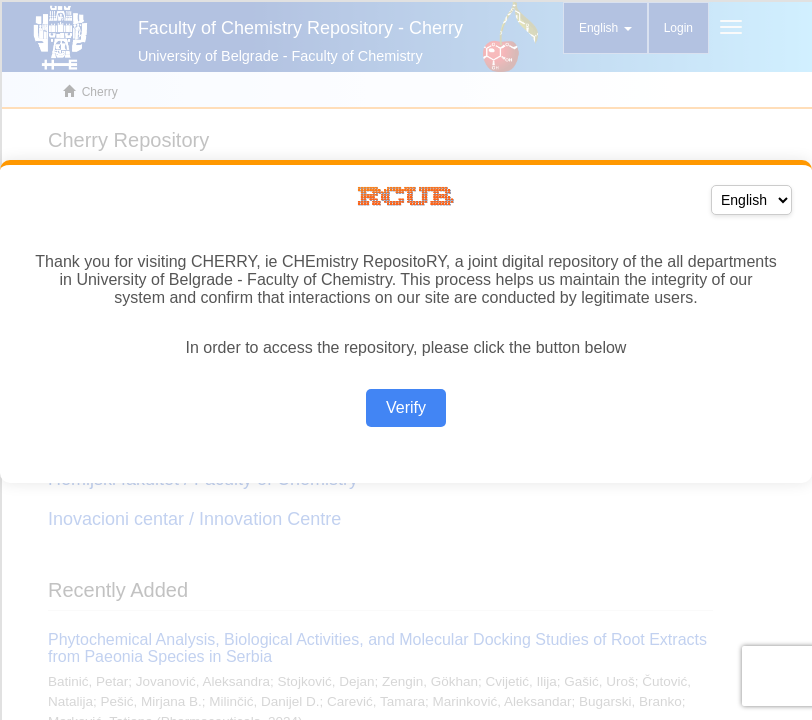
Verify (406, 407)
